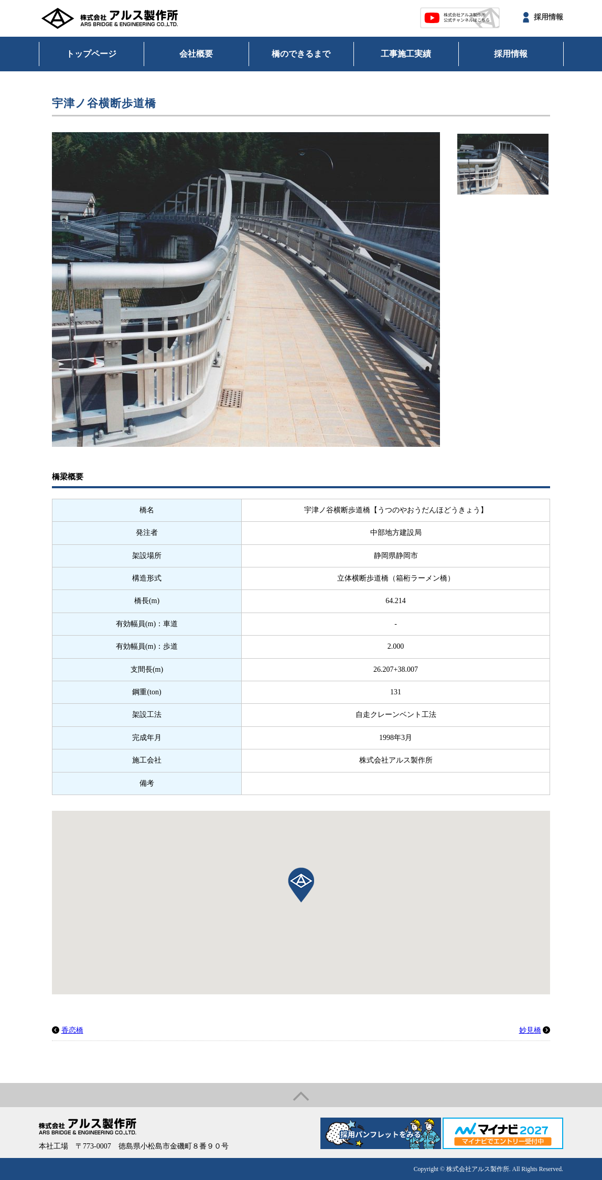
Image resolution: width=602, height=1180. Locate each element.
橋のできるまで (301, 53)
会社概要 (196, 53)
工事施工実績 (406, 53)
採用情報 (548, 17)
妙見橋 (530, 1030)
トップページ (91, 53)
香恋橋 (72, 1030)
